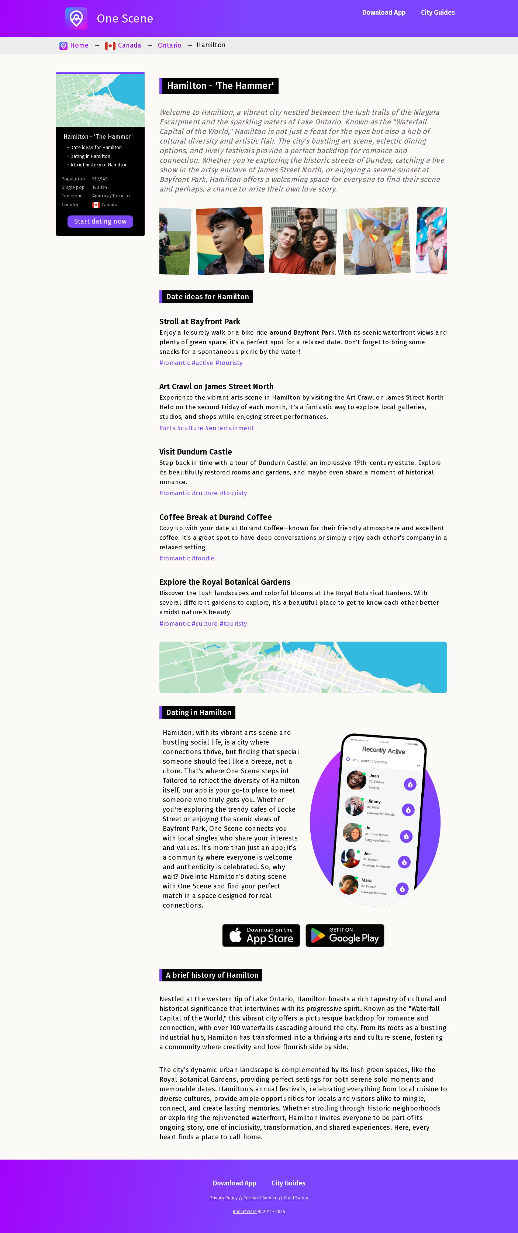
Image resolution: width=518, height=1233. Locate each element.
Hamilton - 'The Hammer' (98, 136)
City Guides (438, 12)
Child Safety (296, 1198)
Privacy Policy (223, 1198)
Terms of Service (260, 1198)
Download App (383, 12)
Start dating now (100, 221)
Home (74, 45)
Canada (123, 45)
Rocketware (245, 1211)
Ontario (170, 45)
